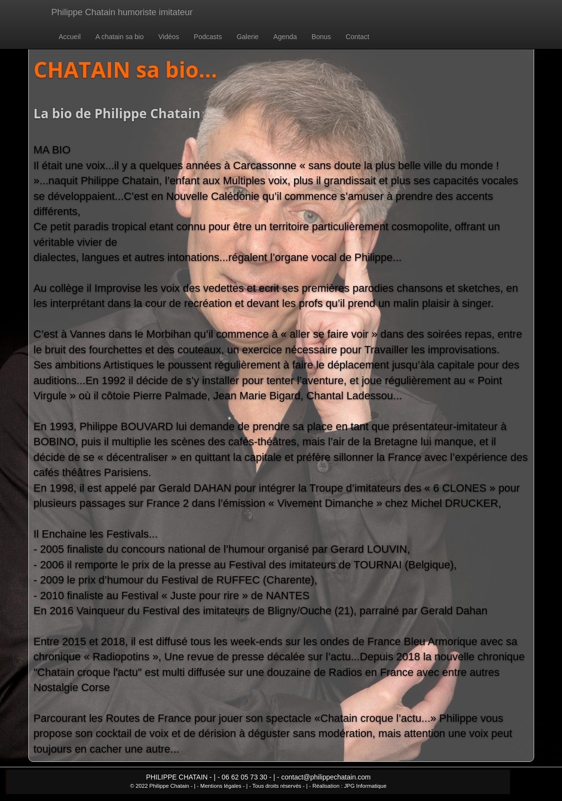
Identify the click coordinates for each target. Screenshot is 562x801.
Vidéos (168, 37)
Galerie (248, 37)
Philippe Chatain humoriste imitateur (122, 12)
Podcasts (208, 37)
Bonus (321, 37)
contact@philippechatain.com (325, 777)
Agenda (285, 37)
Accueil (70, 37)
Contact (357, 37)
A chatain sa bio (119, 37)
